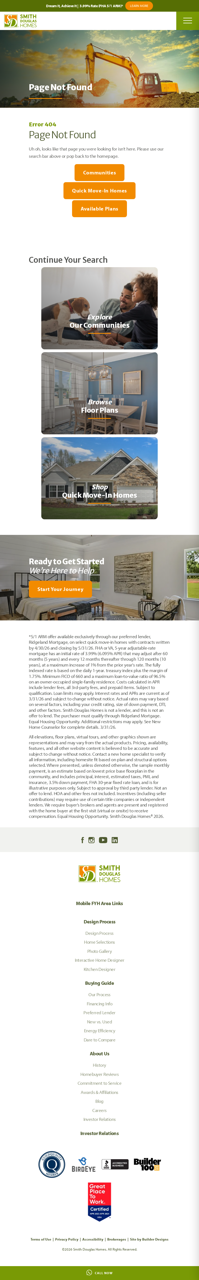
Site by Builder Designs (149, 1239)
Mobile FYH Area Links (99, 903)
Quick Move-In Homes (99, 190)
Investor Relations (99, 1119)
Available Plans (99, 208)
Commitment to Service (99, 1083)
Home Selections (99, 942)
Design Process (100, 921)
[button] (99, 589)
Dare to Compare (100, 1040)
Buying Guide (99, 983)
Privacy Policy (66, 1239)
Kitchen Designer (99, 969)
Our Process (99, 994)
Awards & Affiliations (99, 1092)
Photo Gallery (99, 951)
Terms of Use (40, 1239)
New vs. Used (99, 1021)
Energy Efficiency (99, 1030)
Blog (99, 1101)
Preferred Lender (99, 1012)
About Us (99, 1053)
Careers (99, 1110)
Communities (99, 172)
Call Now (99, 1272)
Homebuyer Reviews (99, 1074)
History (99, 1065)
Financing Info (99, 1003)
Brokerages (116, 1239)
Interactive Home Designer (99, 960)
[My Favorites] (2, 624)
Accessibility (92, 1239)
